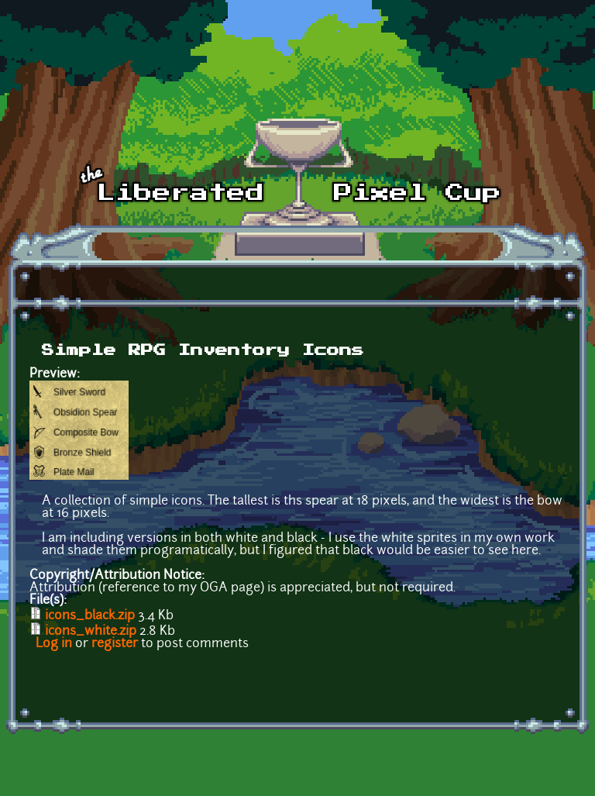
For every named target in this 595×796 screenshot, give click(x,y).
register (114, 644)
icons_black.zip (90, 616)
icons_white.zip (90, 631)
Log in (54, 644)
